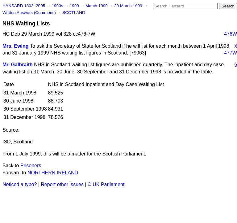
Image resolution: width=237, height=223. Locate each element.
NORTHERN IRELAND (52, 172)
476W (230, 34)
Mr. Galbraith (17, 64)
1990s (58, 5)
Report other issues (62, 184)
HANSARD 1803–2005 (23, 5)
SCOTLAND (73, 12)
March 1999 (97, 5)
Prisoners (30, 165)
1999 (75, 5)
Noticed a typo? (19, 184)
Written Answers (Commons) (29, 12)
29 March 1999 (128, 5)
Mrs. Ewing (15, 46)
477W (230, 52)
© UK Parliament (106, 184)
